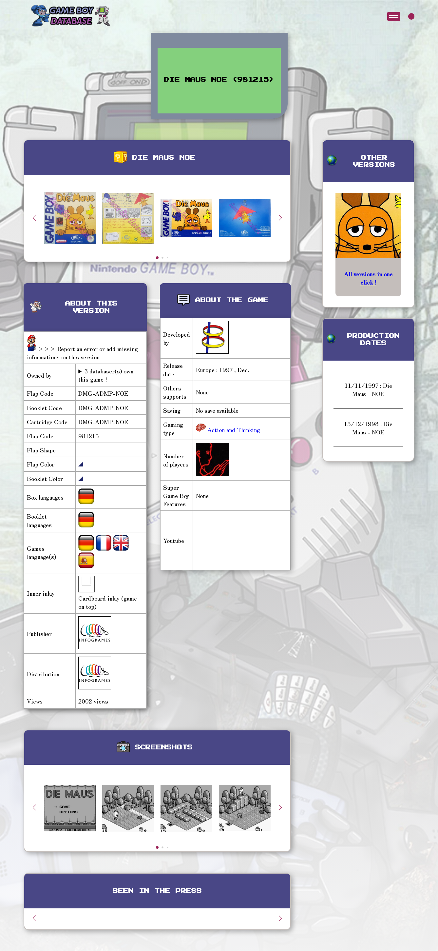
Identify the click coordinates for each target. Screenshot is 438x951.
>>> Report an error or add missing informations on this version (82, 352)
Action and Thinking (233, 429)
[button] (280, 217)
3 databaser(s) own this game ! (105, 375)
